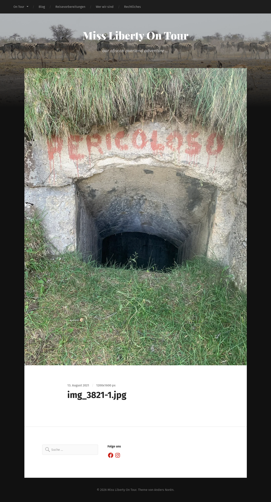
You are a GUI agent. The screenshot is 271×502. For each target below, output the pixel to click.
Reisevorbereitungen (70, 7)
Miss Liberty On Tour (135, 35)
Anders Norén (163, 490)
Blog (42, 7)
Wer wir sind (105, 7)
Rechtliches (132, 7)
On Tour (18, 7)
